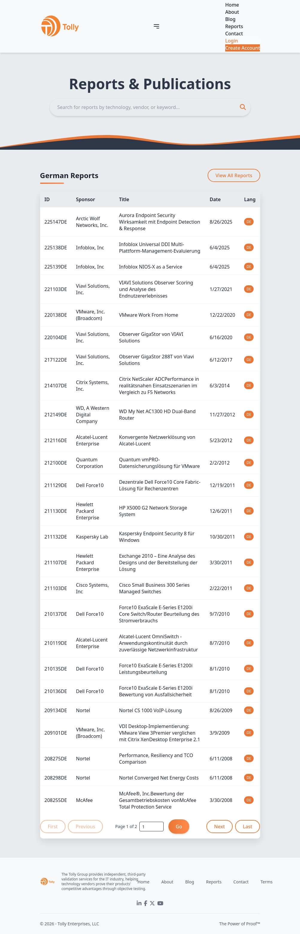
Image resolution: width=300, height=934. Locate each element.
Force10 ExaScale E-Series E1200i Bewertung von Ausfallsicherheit (156, 691)
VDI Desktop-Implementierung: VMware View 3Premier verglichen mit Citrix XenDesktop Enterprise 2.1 (159, 733)
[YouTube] (160, 903)
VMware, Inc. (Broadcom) (90, 315)
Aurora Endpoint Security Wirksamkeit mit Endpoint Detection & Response (159, 222)
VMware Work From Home (148, 315)
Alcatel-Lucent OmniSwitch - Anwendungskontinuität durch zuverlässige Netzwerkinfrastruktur (158, 643)
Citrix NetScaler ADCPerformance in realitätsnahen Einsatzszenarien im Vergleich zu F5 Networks (159, 385)
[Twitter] (152, 903)
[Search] (150, 107)
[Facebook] (145, 903)
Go (179, 826)
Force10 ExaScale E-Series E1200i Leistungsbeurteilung (156, 668)
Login (231, 40)
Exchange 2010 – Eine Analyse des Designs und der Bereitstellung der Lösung (158, 562)
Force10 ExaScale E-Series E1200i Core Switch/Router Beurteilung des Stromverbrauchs (159, 614)
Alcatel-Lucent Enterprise (92, 440)
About (232, 12)
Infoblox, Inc (90, 247)
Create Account (242, 48)
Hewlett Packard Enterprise (87, 511)
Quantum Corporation (89, 462)
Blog (230, 19)
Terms (266, 882)
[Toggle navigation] (156, 26)
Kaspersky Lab (92, 536)
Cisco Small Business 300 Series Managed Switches (154, 588)
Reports (234, 26)
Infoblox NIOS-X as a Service (150, 266)
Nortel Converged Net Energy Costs (159, 777)
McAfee (84, 800)
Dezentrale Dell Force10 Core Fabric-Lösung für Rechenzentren (159, 485)
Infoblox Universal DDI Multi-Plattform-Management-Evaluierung (159, 247)
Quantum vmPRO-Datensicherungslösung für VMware (159, 462)
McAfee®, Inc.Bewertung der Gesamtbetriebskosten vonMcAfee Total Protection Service (157, 800)
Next (219, 826)
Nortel (83, 710)
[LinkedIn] (139, 903)
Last (247, 826)
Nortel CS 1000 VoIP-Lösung (150, 710)
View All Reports (233, 175)
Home (232, 4)
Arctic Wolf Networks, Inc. (92, 221)
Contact (234, 33)
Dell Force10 (89, 485)
